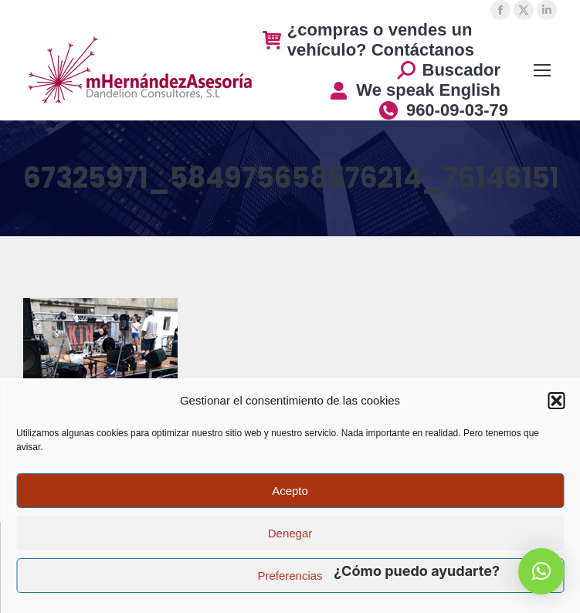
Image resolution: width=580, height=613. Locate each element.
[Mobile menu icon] (542, 70)
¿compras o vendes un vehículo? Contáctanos (368, 39)
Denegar (290, 533)
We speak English (414, 90)
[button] (556, 400)
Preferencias (289, 575)
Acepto (290, 490)
